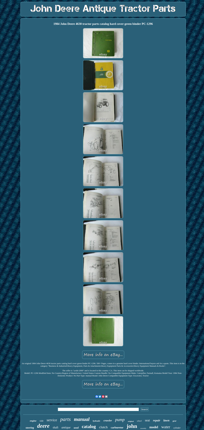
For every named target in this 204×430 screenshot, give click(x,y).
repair (156, 420)
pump (120, 419)
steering (30, 427)
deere (43, 426)
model (153, 427)
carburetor (117, 427)
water (165, 427)
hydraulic (96, 421)
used (76, 427)
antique (66, 427)
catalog (89, 426)
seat (147, 420)
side (42, 420)
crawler (107, 420)
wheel (139, 421)
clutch (103, 427)
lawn (166, 420)
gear (174, 421)
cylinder (177, 428)
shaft (55, 427)
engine (33, 420)
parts (65, 419)
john (132, 426)
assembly (143, 428)
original (131, 421)
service (52, 420)
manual (82, 419)
